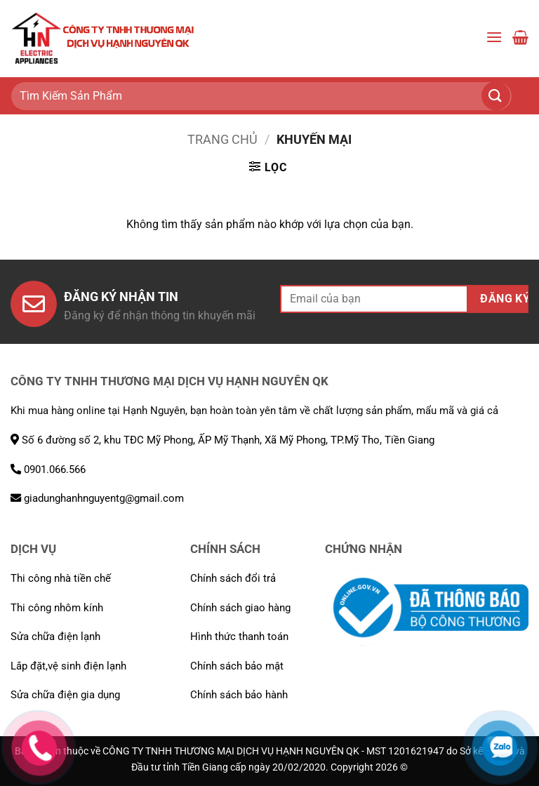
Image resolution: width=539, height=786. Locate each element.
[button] (494, 38)
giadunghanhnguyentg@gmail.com (97, 498)
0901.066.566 (48, 469)
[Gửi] (504, 96)
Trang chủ (222, 139)
